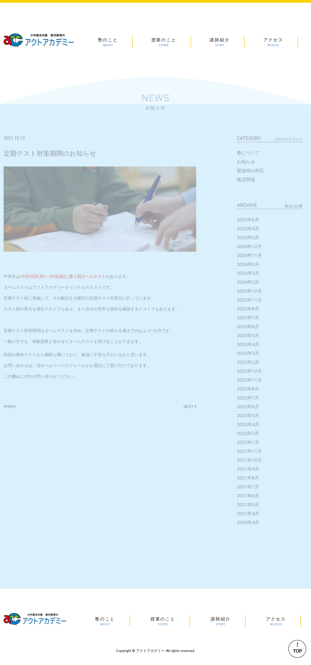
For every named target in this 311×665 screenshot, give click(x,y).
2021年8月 (248, 478)
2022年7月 (248, 398)
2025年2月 (248, 237)
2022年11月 (249, 380)
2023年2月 (248, 362)
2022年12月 (249, 371)
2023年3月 (248, 353)
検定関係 (246, 179)
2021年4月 (248, 513)
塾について (248, 153)
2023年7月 (248, 317)
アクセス (273, 42)
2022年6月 (248, 406)
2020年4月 (248, 522)
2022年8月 (248, 389)
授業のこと (163, 42)
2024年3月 (248, 273)
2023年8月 (248, 309)
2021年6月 (248, 496)
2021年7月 (248, 487)
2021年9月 (248, 469)
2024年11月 (249, 255)
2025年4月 (248, 228)
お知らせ (246, 162)
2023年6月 (248, 326)
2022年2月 (248, 433)
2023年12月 (249, 291)
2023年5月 (248, 335)
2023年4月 (248, 344)
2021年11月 (249, 451)
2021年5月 (248, 504)
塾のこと (108, 42)
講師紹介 (220, 42)
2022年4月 (248, 424)
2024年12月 (249, 246)
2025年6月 (248, 220)
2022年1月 (248, 442)
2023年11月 (249, 300)
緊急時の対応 (250, 170)
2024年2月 (248, 282)
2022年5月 (248, 415)
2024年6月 (248, 264)
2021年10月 (249, 460)
